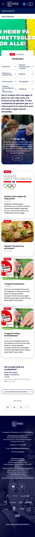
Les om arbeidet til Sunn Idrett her (17, 392)
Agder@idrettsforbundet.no (20, 448)
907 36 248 (11, 381)
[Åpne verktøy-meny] (3, 4)
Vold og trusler (9, 81)
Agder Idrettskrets (8, 11)
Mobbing (26, 74)
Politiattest (26, 89)
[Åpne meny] (30, 4)
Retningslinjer (26, 81)
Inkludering (9, 66)
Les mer (17, 158)
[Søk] (24, 4)
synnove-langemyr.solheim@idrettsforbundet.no (18, 478)
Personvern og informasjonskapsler (17, 524)
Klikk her (21, 451)
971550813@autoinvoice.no (24, 468)
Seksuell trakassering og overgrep (26, 66)
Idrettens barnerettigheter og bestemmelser (9, 89)
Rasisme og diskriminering (9, 74)
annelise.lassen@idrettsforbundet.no (17, 379)
